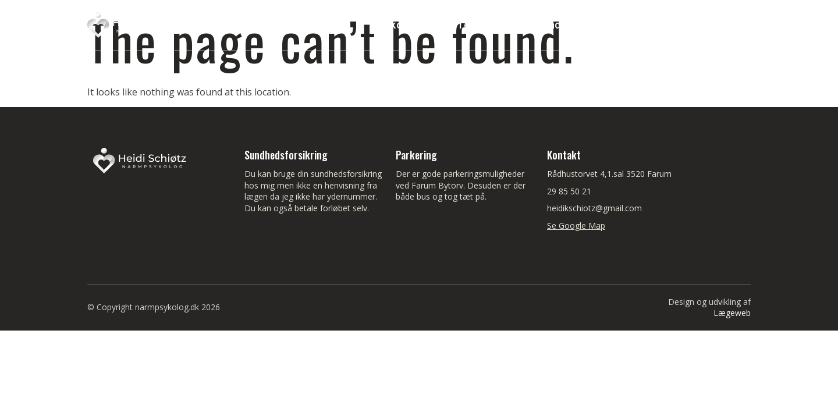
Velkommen (404, 25)
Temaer (484, 25)
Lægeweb (732, 312)
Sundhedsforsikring (585, 25)
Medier (675, 25)
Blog (727, 25)
